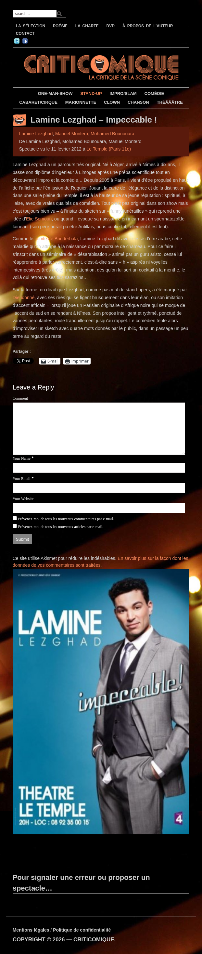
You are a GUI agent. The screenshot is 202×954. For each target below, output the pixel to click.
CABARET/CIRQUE (38, 102)
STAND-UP (91, 93)
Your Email (22, 478)
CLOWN (112, 102)
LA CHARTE (87, 26)
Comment (20, 398)
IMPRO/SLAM (123, 93)
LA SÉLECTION (30, 26)
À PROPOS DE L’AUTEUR (147, 26)
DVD (110, 26)
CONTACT (25, 33)
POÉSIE (60, 26)
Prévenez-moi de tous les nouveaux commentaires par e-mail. (66, 519)
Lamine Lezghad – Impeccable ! (94, 120)
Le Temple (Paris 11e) (108, 149)
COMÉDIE (154, 93)
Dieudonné (24, 297)
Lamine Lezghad (36, 133)
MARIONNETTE (80, 102)
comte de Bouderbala (56, 238)
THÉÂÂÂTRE (170, 102)
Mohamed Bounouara (112, 133)
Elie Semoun (39, 218)
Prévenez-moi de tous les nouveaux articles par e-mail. (61, 526)
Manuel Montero (71, 133)
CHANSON (138, 102)
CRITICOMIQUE (93, 939)
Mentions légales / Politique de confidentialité (62, 930)
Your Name (22, 458)
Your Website (23, 499)
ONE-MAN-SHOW (55, 93)
